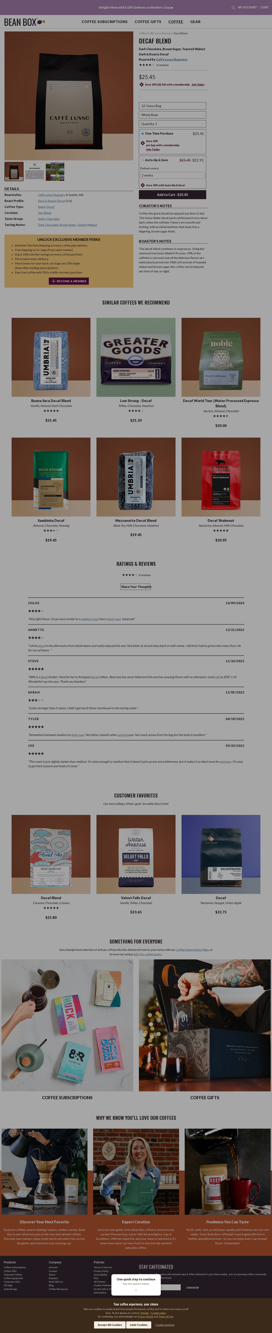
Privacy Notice (145, 1316)
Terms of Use (166, 1316)
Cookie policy (158, 1312)
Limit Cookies (138, 1324)
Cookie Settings (165, 1324)
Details (145, 1312)
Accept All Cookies (110, 1324)
